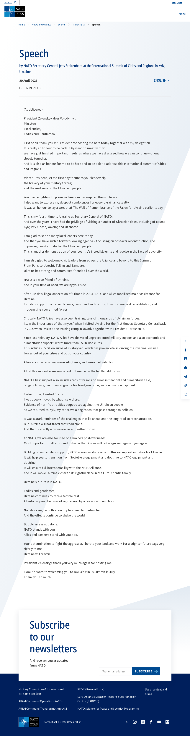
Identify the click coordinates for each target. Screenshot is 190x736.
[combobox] (179, 2)
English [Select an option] (160, 80)
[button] (179, 2)
